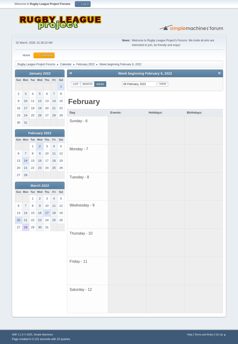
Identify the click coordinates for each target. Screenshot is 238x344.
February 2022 (39, 133)
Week (100, 84)
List (76, 84)
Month (87, 84)
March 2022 (39, 185)
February (84, 101)
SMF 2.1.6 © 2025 (22, 334)
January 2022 (40, 73)
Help (189, 334)
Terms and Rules (204, 334)
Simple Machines (43, 334)
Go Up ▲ (221, 334)
